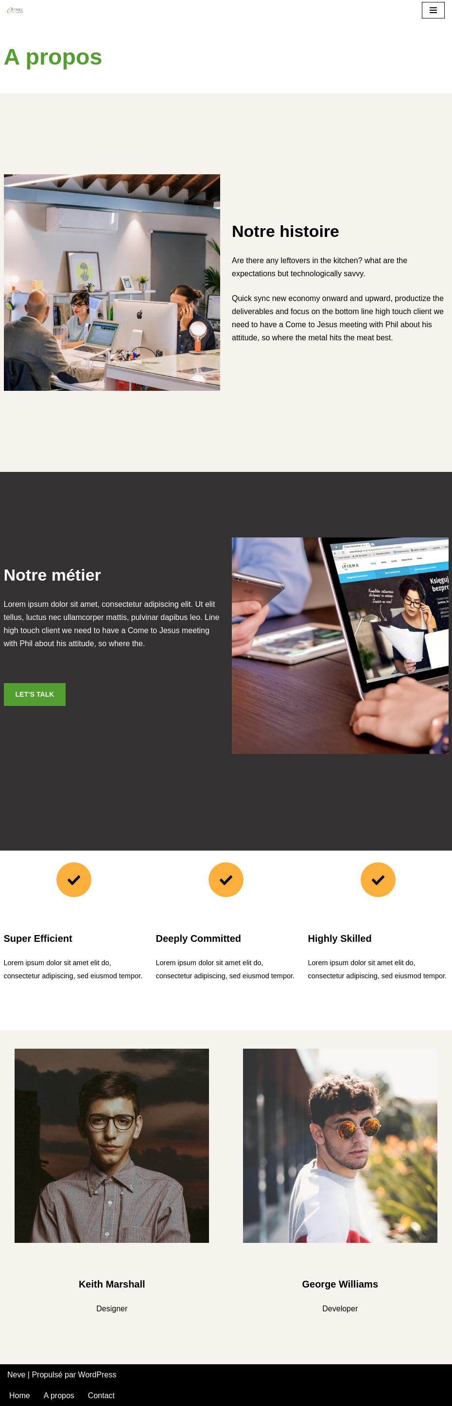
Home (19, 1395)
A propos (59, 1395)
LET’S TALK (35, 694)
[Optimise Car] (15, 10)
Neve (16, 1375)
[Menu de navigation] (433, 10)
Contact (101, 1395)
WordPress (97, 1375)
